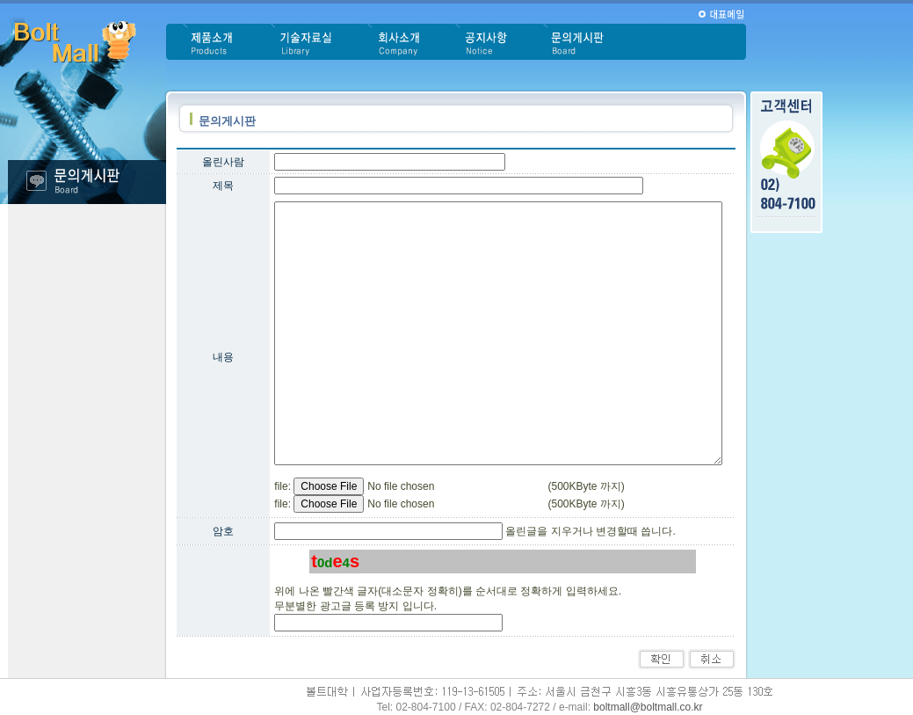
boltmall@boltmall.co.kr (647, 707)
